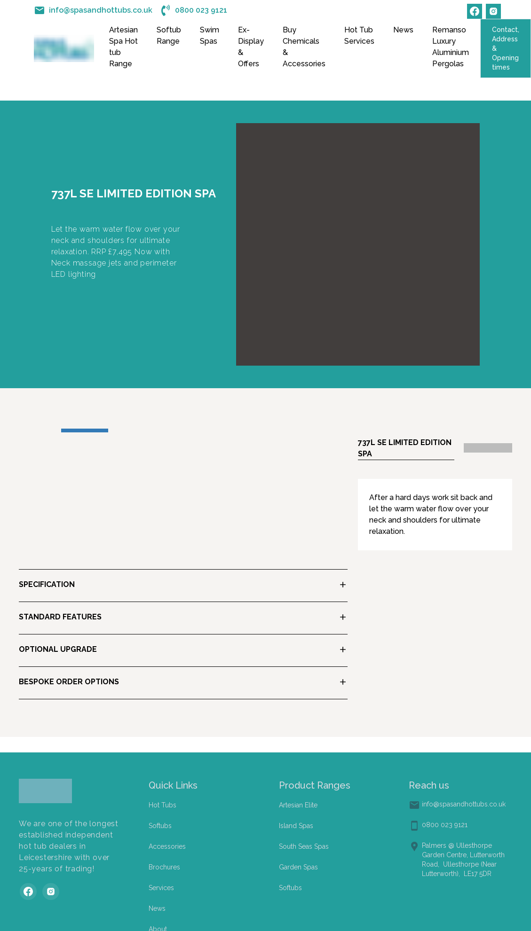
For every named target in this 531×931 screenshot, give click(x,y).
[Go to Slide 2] (132, 430)
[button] (183, 585)
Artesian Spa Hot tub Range (123, 46)
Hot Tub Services (359, 35)
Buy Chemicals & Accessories (304, 46)
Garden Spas (298, 867)
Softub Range (169, 35)
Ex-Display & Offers (251, 46)
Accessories (167, 846)
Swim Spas (209, 35)
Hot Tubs (162, 805)
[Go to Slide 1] (84, 430)
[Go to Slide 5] (276, 430)
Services (161, 888)
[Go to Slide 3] (180, 430)
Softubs (160, 825)
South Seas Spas (304, 846)
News (403, 29)
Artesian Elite (298, 805)
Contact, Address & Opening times (505, 48)
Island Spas (296, 825)
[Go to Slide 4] (228, 430)
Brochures (164, 867)
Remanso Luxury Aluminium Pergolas (450, 46)
